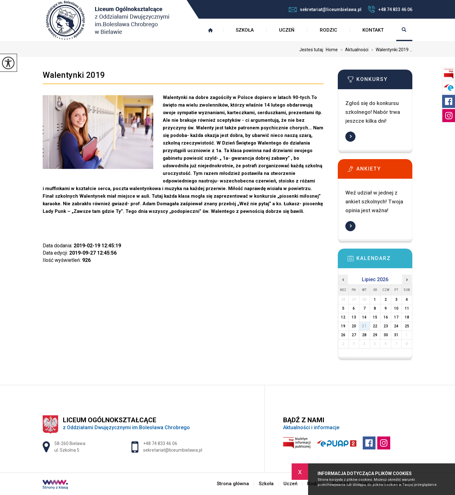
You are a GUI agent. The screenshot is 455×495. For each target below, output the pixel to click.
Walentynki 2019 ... (390, 49)
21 (364, 326)
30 (386, 335)
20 (354, 326)
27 (354, 335)
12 (343, 317)
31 (396, 335)
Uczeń (286, 30)
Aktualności (353, 49)
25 (407, 326)
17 (396, 317)
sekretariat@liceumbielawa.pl (325, 9)
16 (386, 317)
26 (343, 335)
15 (375, 317)
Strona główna (210, 30)
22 (375, 326)
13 (354, 317)
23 (386, 326)
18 (407, 317)
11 (407, 308)
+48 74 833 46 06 (390, 9)
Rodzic (328, 30)
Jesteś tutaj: (312, 49)
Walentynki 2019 (74, 75)
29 (375, 335)
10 (396, 308)
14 (364, 317)
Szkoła (245, 30)
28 (364, 335)
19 (343, 326)
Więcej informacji (350, 137)
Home (332, 49)
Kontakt (373, 30)
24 (396, 326)
